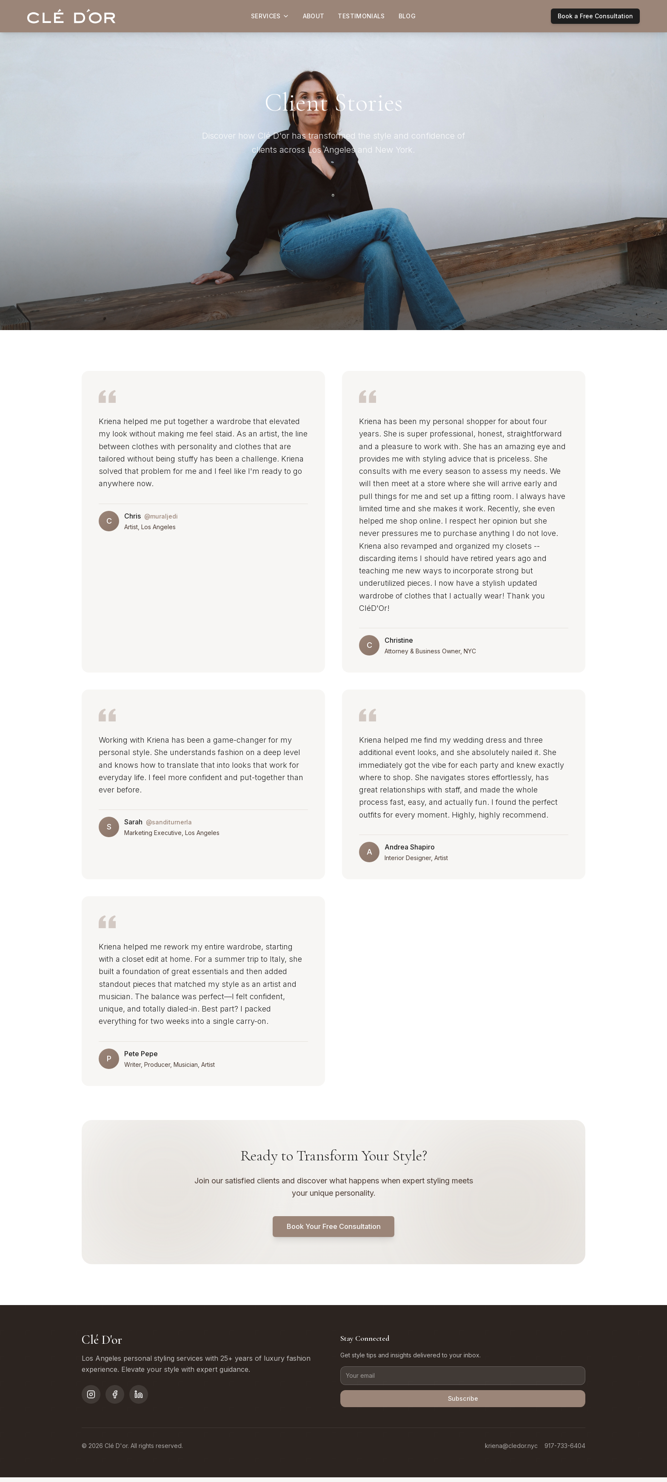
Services (270, 16)
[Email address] (462, 1378)
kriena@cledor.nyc (511, 1450)
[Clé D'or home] (71, 16)
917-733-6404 (564, 1450)
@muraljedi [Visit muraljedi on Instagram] (161, 516)
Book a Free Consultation (595, 16)
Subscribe (463, 1402)
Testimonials (361, 16)
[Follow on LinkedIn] (138, 1397)
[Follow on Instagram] (91, 1397)
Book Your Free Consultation (333, 1227)
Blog (407, 16)
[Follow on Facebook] (114, 1397)
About (314, 16)
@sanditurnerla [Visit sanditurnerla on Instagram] (169, 822)
